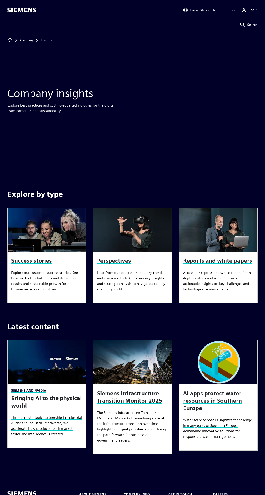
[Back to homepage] (10, 40)
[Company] (26, 40)
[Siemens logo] (21, 10)
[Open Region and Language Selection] (199, 10)
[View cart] (233, 10)
